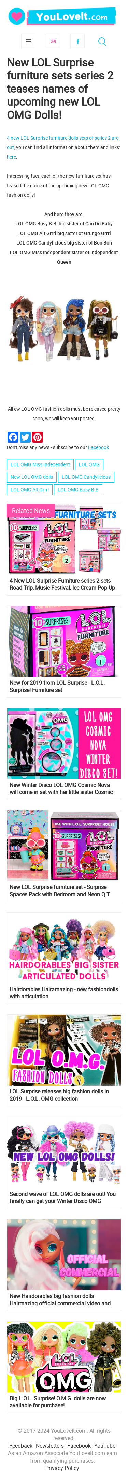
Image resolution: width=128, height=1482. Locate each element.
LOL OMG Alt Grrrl (30, 489)
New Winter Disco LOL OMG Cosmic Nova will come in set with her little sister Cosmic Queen (61, 789)
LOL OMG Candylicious (86, 477)
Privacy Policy (62, 1468)
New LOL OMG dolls (32, 477)
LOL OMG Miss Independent (40, 464)
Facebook (77, 41)
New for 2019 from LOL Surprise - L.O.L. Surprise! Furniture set (57, 686)
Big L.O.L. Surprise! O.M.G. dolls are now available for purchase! (58, 1402)
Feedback (20, 1445)
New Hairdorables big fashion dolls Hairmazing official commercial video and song (60, 1300)
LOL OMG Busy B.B (78, 489)
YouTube (104, 1445)
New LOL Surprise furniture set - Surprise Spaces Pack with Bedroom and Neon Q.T (60, 891)
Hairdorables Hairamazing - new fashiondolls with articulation (64, 993)
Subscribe (53, 41)
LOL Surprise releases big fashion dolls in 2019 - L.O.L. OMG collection (59, 1095)
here (11, 157)
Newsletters (50, 1445)
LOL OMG (89, 464)
